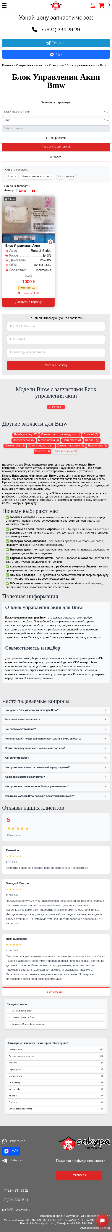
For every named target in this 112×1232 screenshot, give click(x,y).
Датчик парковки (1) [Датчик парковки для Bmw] (70, 445)
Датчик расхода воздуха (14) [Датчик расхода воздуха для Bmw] (60, 434)
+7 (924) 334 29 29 (59, 30)
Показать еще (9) (65, 451)
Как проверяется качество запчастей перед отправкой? (38, 767)
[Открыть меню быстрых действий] (102, 1221)
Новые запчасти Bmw (23, 1017)
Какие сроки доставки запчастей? (25, 777)
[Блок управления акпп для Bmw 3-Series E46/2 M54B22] (28, 219)
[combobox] (56, 112)
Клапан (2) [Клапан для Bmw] (92, 440)
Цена (22, 191)
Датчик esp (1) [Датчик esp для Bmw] (97, 445)
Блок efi (56, 1063)
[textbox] (55, 128)
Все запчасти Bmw (21, 1011)
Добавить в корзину (28, 302)
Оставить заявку (56, 365)
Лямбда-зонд (56, 1049)
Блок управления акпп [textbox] (55, 112)
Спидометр (56, 1082)
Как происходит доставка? (20, 729)
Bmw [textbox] (55, 120)
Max (56, 54)
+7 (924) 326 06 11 (15, 1200)
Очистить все (66, 177)
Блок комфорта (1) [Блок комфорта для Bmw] (41, 445)
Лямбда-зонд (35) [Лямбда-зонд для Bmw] (25, 434)
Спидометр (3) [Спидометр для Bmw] (72, 440)
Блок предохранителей (56, 1109)
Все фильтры (56, 138)
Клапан (56, 1095)
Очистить (56, 157)
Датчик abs (56, 1089)
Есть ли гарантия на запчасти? (23, 720)
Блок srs (56, 1102)
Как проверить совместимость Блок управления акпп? (37, 787)
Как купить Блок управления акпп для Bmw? (31, 710)
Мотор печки (56, 1076)
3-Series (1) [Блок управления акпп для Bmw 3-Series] (56, 407)
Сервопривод (56, 1069)
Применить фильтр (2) (56, 147)
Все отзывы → (56, 992)
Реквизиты (79, 1175)
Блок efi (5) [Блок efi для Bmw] (91, 434)
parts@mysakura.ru (16, 1209)
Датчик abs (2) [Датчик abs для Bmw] (15, 445)
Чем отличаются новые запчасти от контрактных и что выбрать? (43, 739)
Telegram (56, 42)
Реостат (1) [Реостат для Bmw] (42, 451)
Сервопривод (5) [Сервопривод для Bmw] (23, 440)
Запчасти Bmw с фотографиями (28, 1024)
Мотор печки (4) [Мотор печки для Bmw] (48, 440)
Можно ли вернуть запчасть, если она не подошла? (35, 748)
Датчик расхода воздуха (56, 1056)
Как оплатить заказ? (17, 758)
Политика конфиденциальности (80, 1160)
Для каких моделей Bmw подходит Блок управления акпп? (40, 796)
